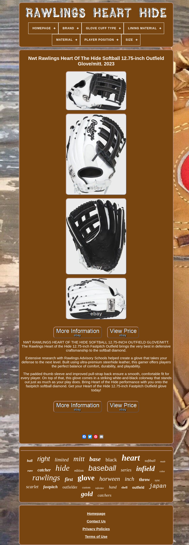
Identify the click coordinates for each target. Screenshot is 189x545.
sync (157, 480)
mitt (79, 459)
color (162, 471)
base (95, 459)
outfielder (69, 487)
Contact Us (96, 521)
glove (86, 477)
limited (62, 460)
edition (79, 470)
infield (145, 468)
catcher (44, 470)
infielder (99, 488)
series (126, 469)
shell (124, 487)
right (43, 459)
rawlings (46, 477)
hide (63, 468)
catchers (104, 495)
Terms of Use (96, 536)
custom (86, 487)
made (163, 461)
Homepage (96, 513)
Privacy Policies (96, 529)
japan (157, 486)
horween (109, 478)
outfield (138, 487)
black (111, 460)
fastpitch (50, 487)
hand (113, 487)
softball (150, 461)
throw (144, 479)
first (69, 479)
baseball (102, 468)
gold (87, 494)
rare (30, 470)
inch (129, 479)
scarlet (32, 486)
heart (131, 458)
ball (30, 461)
